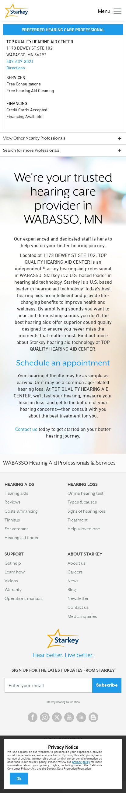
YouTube (69, 717)
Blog (72, 589)
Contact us (26, 429)
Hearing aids (16, 493)
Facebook (32, 717)
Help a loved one (84, 528)
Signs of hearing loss (87, 511)
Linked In (81, 717)
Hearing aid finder (22, 537)
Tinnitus (12, 520)
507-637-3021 (20, 61)
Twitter (57, 717)
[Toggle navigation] (108, 10)
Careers (75, 572)
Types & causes (82, 502)
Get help (13, 563)
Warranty (13, 589)
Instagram (45, 717)
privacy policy (81, 762)
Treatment (78, 520)
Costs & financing (21, 511)
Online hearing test (85, 493)
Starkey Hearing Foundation (63, 702)
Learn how (15, 572)
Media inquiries (82, 616)
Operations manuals (24, 598)
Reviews (12, 502)
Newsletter (78, 598)
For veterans (16, 528)
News (73, 580)
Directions (15, 67)
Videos (11, 580)
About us (77, 563)
